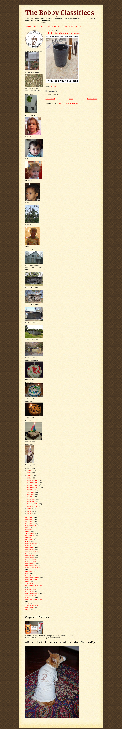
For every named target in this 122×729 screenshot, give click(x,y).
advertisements (31, 561)
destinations (30, 563)
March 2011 (31, 501)
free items (29, 591)
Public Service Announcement (63, 33)
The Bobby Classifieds (59, 13)
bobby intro (29, 597)
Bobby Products (31, 543)
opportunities (30, 545)
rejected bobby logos (33, 599)
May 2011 (30, 497)
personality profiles (33, 585)
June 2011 (31, 494)
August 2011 (32, 490)
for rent (28, 523)
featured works (31, 589)
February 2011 (33, 504)
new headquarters (32, 593)
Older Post (92, 99)
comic (27, 573)
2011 (29, 478)
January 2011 (32, 506)
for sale (28, 517)
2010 (29, 509)
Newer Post (50, 99)
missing (28, 537)
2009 (29, 511)
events (27, 531)
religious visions (32, 577)
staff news (29, 607)
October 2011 (32, 485)
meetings (28, 519)
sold (27, 603)
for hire (28, 539)
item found (29, 557)
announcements (30, 525)
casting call (30, 555)
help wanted (29, 549)
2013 (29, 473)
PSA (26, 527)
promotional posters (33, 567)
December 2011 (33, 480)
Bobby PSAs (31, 26)
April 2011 (31, 499)
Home (71, 99)
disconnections (31, 565)
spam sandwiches (31, 605)
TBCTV (42, 26)
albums (27, 581)
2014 (29, 470)
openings (28, 529)
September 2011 (33, 487)
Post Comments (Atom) (68, 104)
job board (29, 583)
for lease (29, 575)
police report (30, 559)
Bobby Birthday (31, 579)
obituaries (29, 547)
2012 (29, 475)
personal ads (30, 535)
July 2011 (31, 492)
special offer (30, 595)
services (28, 521)
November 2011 (33, 482)
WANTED (27, 541)
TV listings (29, 533)
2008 (29, 514)
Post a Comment (53, 94)
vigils (27, 609)
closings (28, 571)
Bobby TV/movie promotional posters (64, 26)
